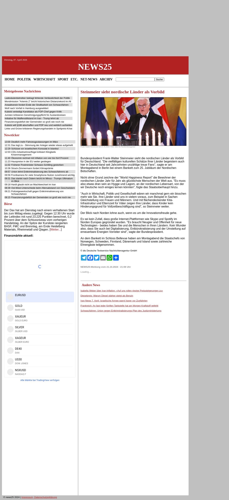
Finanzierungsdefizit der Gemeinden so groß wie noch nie (34, 121)
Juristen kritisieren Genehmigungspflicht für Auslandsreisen (35, 115)
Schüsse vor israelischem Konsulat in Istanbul (35, 148)
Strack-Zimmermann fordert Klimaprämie (32, 168)
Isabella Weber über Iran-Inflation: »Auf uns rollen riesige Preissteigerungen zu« (122, 290)
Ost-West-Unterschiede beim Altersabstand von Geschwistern (43, 188)
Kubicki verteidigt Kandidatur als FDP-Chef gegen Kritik (33, 111)
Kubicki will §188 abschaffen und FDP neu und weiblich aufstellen (38, 125)
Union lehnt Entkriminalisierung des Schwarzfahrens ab (39, 171)
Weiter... (55, 229)
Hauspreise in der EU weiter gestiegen (31, 161)
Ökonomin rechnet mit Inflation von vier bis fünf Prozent (39, 158)
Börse (8, 204)
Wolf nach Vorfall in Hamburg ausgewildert (26, 108)
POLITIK (24, 79)
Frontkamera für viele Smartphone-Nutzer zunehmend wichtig (43, 175)
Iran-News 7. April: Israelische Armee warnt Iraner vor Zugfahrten (114, 300)
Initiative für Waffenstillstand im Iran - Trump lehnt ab (32, 118)
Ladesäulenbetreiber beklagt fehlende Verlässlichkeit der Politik (37, 98)
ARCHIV (106, 79)
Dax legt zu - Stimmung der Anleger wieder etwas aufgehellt (42, 145)
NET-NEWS (89, 79)
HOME (10, 79)
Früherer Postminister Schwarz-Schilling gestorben (37, 165)
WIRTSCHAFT (44, 79)
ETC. (74, 79)
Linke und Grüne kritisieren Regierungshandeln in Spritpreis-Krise (38, 128)
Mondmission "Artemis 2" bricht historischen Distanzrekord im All (38, 101)
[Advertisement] (114, 28)
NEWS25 (95, 66)
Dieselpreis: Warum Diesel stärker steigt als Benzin (107, 295)
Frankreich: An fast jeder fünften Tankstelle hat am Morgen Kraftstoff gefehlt (119, 305)
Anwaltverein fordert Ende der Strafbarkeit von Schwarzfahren (37, 104)
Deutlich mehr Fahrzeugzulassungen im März (34, 141)
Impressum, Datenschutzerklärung (39, 497)
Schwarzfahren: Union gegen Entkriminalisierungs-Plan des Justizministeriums (121, 310)
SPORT (63, 79)
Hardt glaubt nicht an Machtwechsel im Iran (33, 184)
